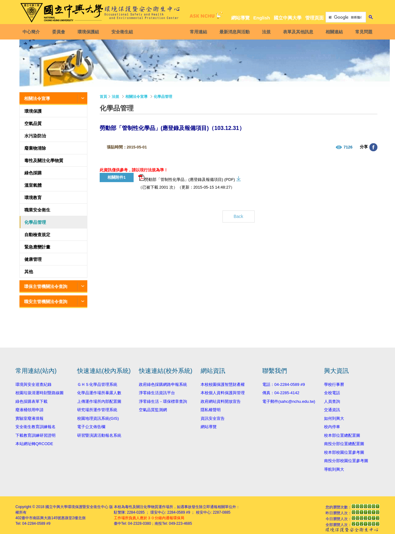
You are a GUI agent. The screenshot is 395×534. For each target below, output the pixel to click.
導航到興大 (334, 469)
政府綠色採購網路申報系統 (163, 384)
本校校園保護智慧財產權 (223, 384)
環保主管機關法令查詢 (45, 286)
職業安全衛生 (37, 209)
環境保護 (33, 111)
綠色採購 (33, 172)
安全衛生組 (123, 31)
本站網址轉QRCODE (34, 443)
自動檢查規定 (37, 234)
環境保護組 (89, 31)
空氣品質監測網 (153, 409)
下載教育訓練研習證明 (35, 435)
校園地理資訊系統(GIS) (98, 418)
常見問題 (363, 31)
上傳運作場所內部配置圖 (99, 401)
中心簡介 (31, 31)
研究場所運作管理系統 (97, 409)
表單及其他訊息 (297, 31)
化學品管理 (35, 222)
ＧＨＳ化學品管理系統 (97, 384)
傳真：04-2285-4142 (280, 392)
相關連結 (333, 31)
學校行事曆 (334, 384)
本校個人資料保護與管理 (223, 392)
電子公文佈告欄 (91, 426)
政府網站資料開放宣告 (221, 401)
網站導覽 (240, 17)
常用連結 (197, 31)
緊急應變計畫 (37, 246)
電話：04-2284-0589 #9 (283, 384)
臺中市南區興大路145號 (41, 518)
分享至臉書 (373, 147)
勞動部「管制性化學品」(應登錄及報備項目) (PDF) (186, 178)
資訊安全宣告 (213, 418)
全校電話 (332, 392)
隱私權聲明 (211, 409)
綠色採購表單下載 (31, 401)
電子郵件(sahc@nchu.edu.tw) (288, 401)
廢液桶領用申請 (29, 409)
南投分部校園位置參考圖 (346, 460)
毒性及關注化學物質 (43, 160)
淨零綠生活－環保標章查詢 (163, 401)
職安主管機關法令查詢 (45, 301)
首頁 (103, 96)
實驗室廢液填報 (29, 418)
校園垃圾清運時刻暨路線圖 (39, 392)
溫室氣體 (33, 185)
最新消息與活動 (234, 31)
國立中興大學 (287, 17)
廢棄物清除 (35, 148)
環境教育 (33, 197)
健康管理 (33, 259)
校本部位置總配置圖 (342, 435)
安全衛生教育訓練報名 (35, 426)
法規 (265, 31)
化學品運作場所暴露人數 (99, 392)
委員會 (59, 31)
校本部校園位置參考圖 (344, 452)
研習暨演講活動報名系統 (99, 435)
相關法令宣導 (37, 98)
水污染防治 (35, 135)
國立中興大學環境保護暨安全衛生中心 (76, 507)
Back (238, 216)
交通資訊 (332, 409)
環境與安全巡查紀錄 (33, 384)
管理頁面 (314, 17)
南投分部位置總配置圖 (344, 443)
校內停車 (332, 426)
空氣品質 (33, 123)
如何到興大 (334, 418)
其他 (28, 271)
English (261, 17)
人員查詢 (332, 401)
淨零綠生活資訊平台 (157, 392)
